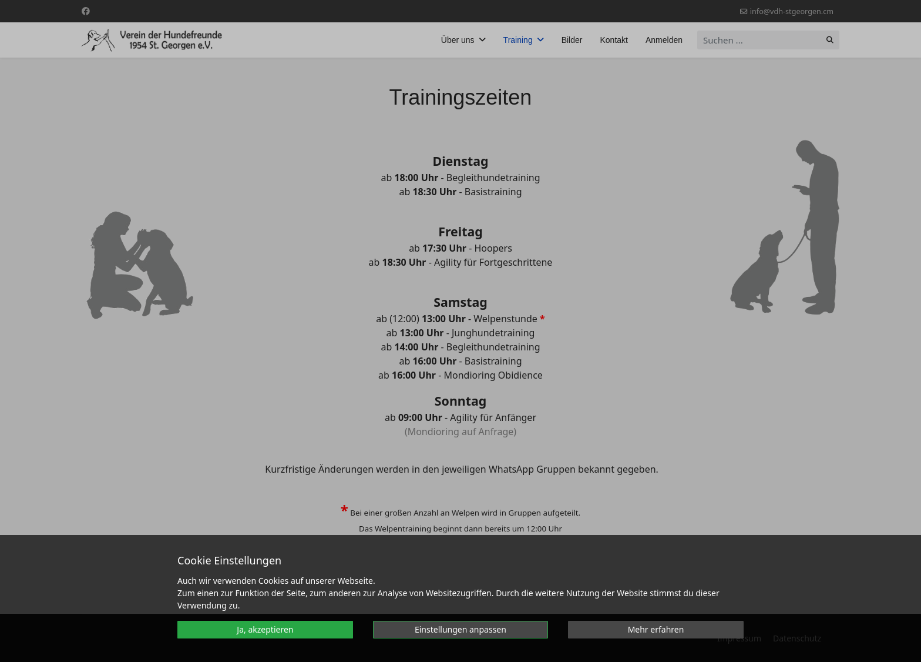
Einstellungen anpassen (460, 629)
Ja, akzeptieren (265, 629)
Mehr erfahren (656, 629)
